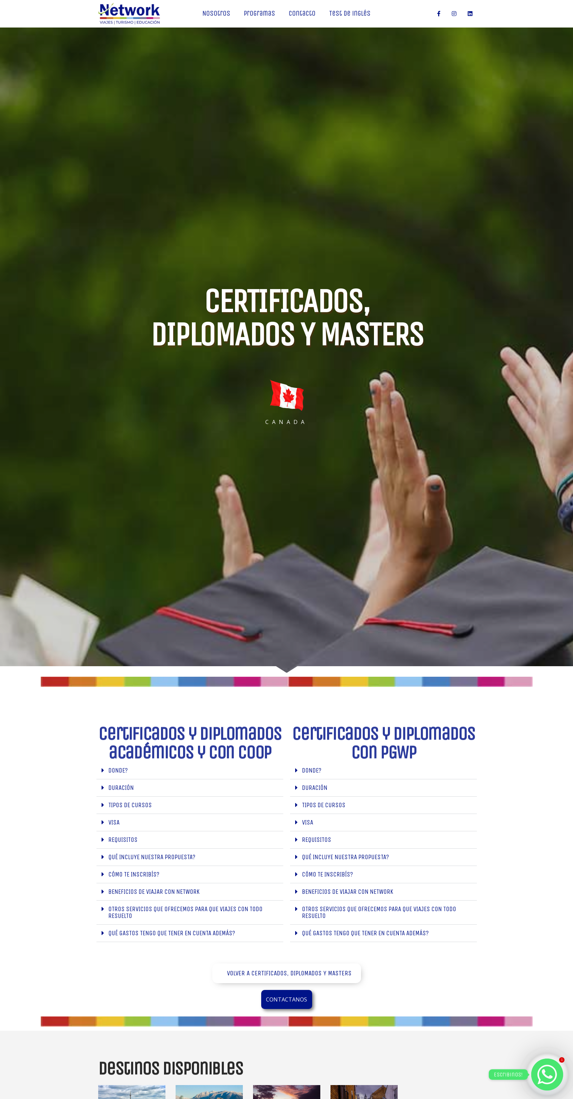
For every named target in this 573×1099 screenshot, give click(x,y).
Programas (259, 13)
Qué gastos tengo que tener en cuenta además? (171, 933)
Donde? (118, 770)
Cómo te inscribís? (133, 874)
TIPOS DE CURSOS (130, 805)
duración (121, 788)
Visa (114, 822)
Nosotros (216, 13)
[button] (189, 770)
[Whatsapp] (547, 1075)
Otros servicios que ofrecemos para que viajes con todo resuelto (185, 912)
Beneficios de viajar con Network (154, 892)
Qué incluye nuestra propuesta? (151, 857)
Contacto (302, 13)
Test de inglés (350, 13)
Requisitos (123, 840)
